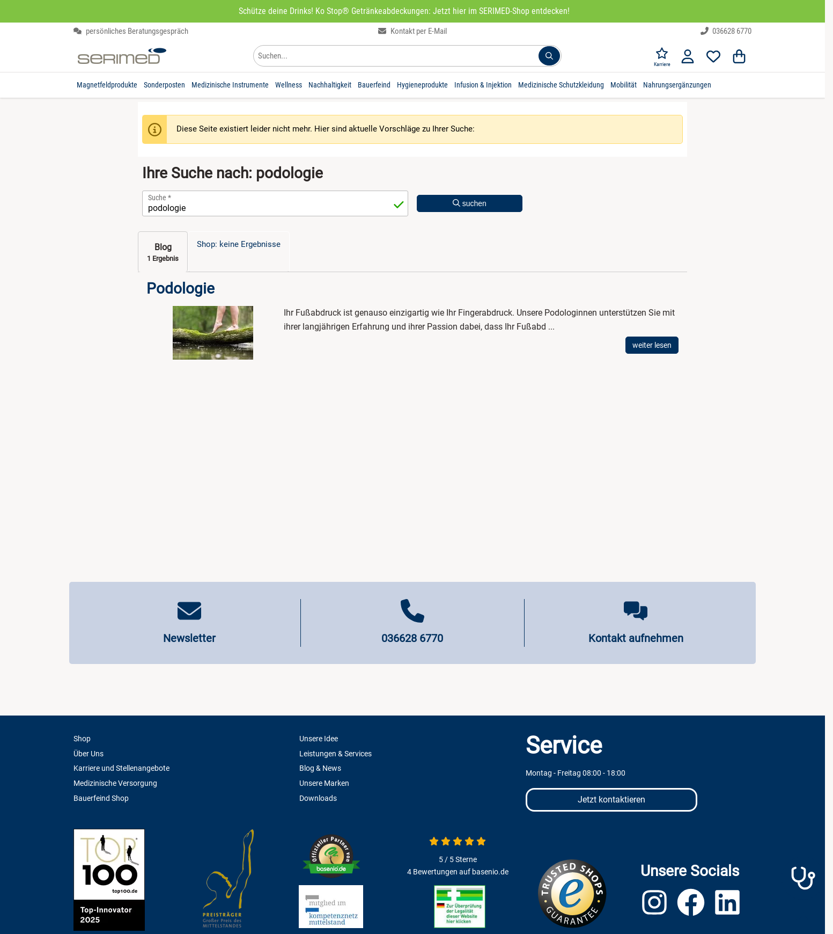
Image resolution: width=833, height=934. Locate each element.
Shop (82, 738)
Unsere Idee (318, 738)
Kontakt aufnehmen (635, 638)
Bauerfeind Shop (101, 798)
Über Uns (88, 753)
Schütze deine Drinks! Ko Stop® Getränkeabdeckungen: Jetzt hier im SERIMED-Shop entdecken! (404, 11)
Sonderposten (164, 85)
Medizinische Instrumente (230, 85)
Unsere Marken (324, 783)
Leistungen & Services (335, 753)
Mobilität (623, 85)
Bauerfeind (374, 85)
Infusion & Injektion (483, 85)
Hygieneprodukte (422, 85)
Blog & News (320, 768)
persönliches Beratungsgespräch (130, 31)
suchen (469, 203)
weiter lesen (652, 345)
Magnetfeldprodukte (107, 85)
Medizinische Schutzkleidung (561, 85)
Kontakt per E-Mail (412, 31)
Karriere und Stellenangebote (121, 768)
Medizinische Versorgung (115, 783)
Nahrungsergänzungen (677, 85)
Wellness (288, 85)
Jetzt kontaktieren (611, 799)
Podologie (180, 289)
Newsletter (189, 638)
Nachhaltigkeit (329, 85)
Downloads (318, 798)
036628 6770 (726, 31)
